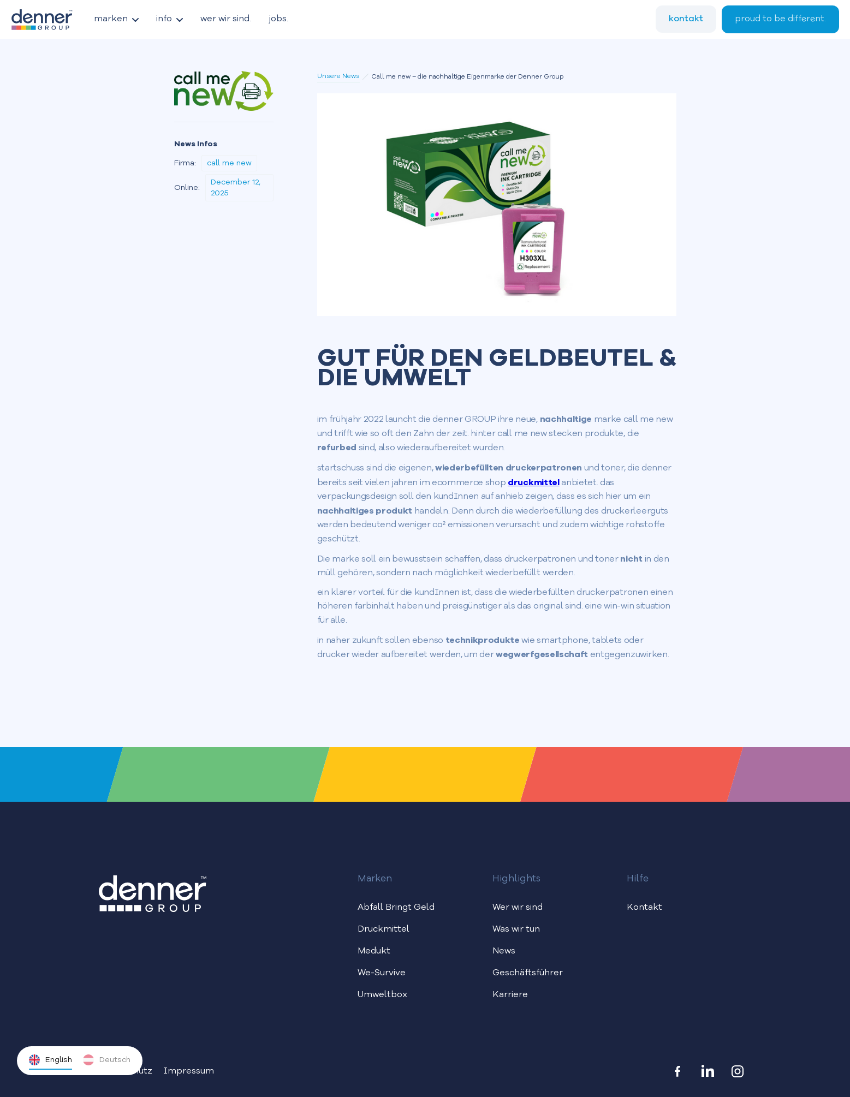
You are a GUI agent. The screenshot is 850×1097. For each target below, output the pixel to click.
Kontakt (644, 907)
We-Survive (382, 973)
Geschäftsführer (527, 973)
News (503, 951)
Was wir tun (516, 929)
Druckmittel (383, 929)
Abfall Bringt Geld (396, 907)
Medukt (374, 951)
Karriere (510, 995)
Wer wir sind (517, 907)
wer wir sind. (225, 19)
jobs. (278, 19)
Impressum (188, 1071)
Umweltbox (382, 995)
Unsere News (338, 76)
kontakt (686, 18)
